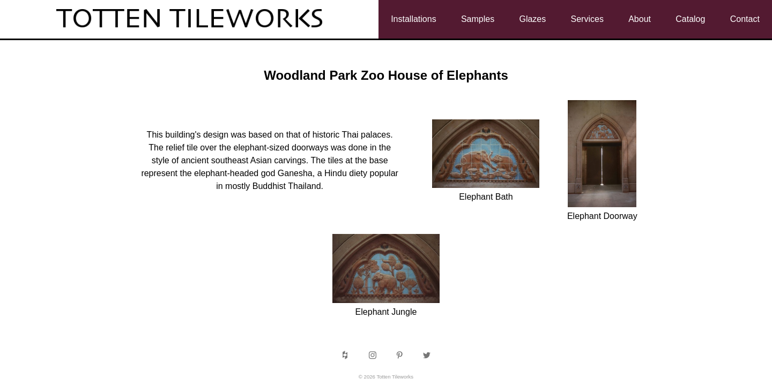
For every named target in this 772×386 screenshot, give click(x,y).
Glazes (532, 19)
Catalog (690, 19)
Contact (745, 19)
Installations (413, 19)
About (639, 19)
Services (587, 19)
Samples (477, 19)
